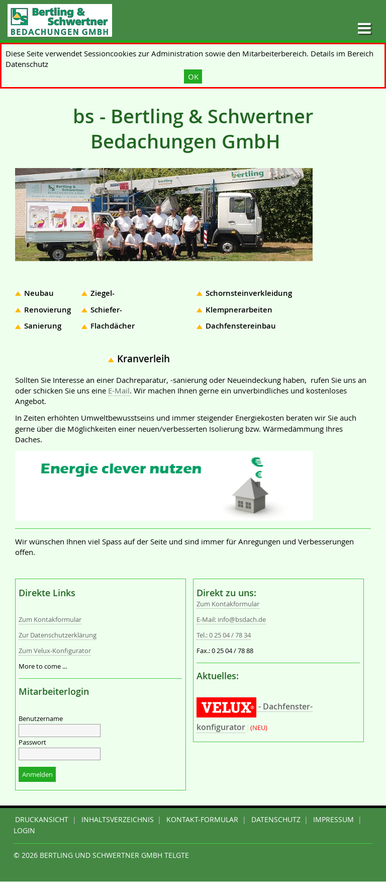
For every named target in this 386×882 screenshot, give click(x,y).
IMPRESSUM (333, 819)
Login (24, 830)
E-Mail (119, 390)
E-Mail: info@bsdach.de (231, 619)
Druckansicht (41, 819)
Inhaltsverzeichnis (117, 819)
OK (193, 76)
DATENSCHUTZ (276, 819)
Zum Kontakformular (50, 619)
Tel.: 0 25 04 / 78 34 (224, 635)
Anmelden (37, 774)
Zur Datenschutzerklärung (57, 635)
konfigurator (221, 727)
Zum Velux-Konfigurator (55, 651)
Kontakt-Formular (202, 819)
